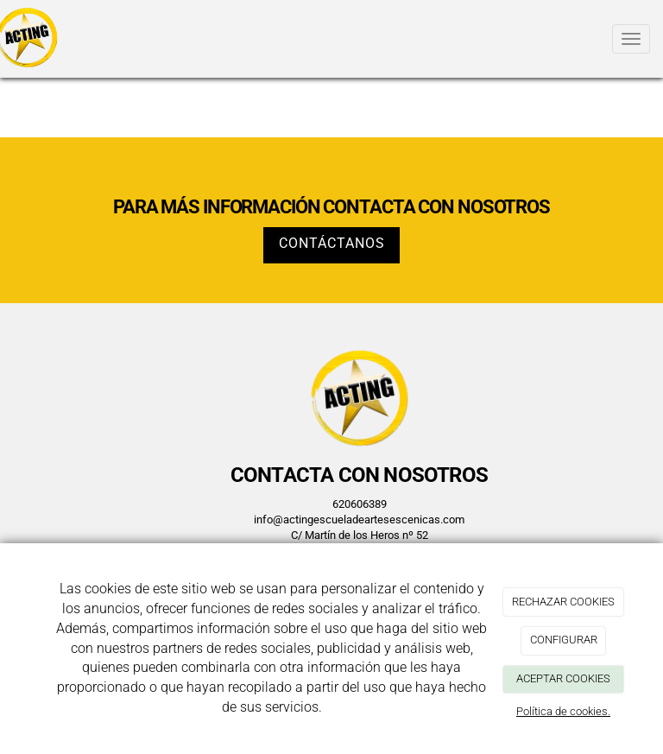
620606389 (359, 503)
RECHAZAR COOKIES (563, 601)
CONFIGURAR (563, 639)
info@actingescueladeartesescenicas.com (359, 519)
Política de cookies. (563, 711)
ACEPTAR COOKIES (563, 678)
